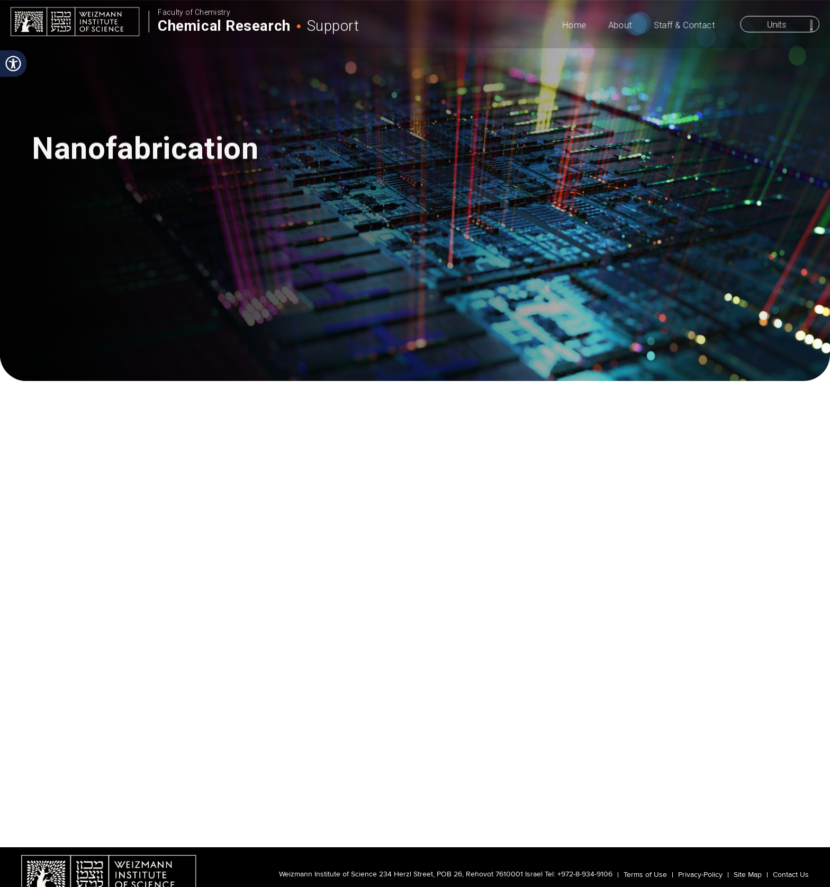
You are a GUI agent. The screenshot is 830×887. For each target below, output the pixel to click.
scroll (415, 289)
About (621, 27)
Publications (503, 350)
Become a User (143, 350)
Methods (326, 350)
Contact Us (791, 875)
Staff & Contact (685, 27)
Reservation (761, 350)
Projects (415, 350)
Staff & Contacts (679, 350)
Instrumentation (234, 350)
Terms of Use (645, 875)
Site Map (748, 875)
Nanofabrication (189, 386)
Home (576, 27)
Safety (591, 350)
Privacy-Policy (700, 875)
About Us (59, 350)
